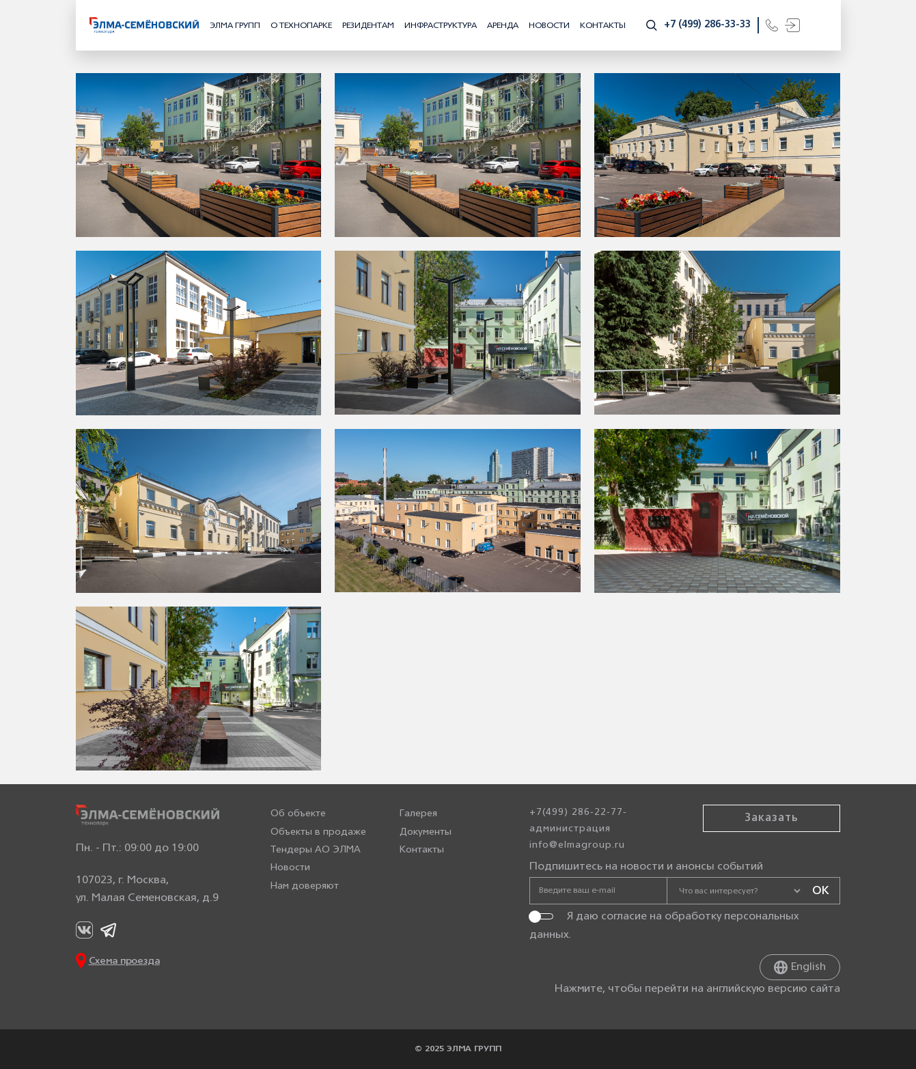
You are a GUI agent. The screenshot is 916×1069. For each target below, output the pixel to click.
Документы (426, 832)
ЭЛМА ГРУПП (235, 25)
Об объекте (298, 813)
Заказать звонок (772, 826)
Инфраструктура (440, 25)
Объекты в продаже (318, 832)
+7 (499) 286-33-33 (707, 24)
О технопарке (301, 25)
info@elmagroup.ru (577, 845)
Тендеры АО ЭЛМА (315, 850)
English (800, 967)
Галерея (418, 813)
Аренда (502, 25)
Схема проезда (124, 961)
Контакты (603, 25)
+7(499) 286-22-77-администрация (578, 820)
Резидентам (368, 25)
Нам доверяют (304, 886)
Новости (549, 25)
